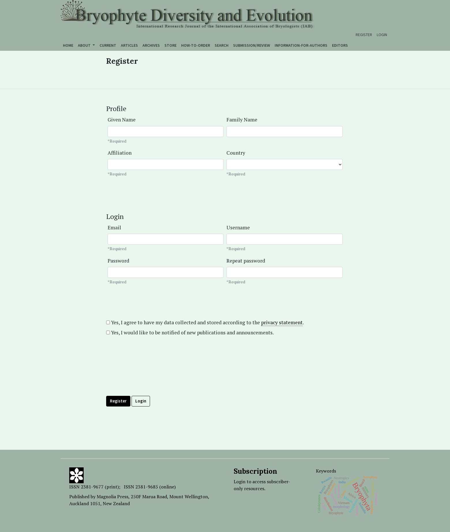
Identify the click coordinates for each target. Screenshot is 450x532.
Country (235, 152)
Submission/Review (251, 45)
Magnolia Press (112, 496)
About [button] (84, 45)
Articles (129, 45)
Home (68, 45)
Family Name (241, 119)
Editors (340, 45)
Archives (151, 45)
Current (108, 45)
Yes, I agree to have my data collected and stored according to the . (205, 322)
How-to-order (195, 45)
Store (170, 45)
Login (382, 34)
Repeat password (245, 260)
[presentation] (150, 379)
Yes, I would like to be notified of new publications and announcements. (190, 332)
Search (221, 45)
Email (114, 227)
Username (238, 227)
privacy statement (282, 322)
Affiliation (120, 152)
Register (364, 34)
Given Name (122, 119)
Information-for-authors (301, 45)
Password (118, 260)
